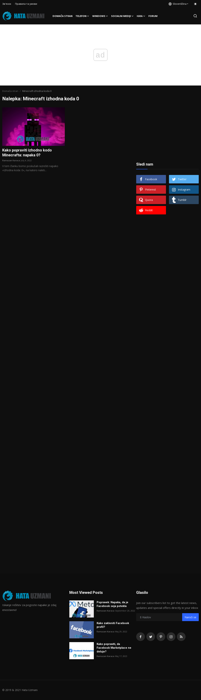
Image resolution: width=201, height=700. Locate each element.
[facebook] (140, 636)
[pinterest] (161, 636)
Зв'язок (6, 3)
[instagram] (171, 636)
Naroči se (190, 617)
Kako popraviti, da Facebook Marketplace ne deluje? (114, 647)
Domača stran (63, 16)
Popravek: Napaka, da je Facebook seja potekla (112, 604)
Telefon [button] (82, 16)
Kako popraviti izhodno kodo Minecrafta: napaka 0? (27, 152)
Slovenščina (177, 3)
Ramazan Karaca (11, 160)
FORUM (152, 16)
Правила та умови (26, 3)
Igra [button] (141, 16)
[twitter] (150, 636)
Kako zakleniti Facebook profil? (113, 625)
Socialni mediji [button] (122, 16)
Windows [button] (100, 16)
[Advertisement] (167, 130)
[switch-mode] (195, 3)
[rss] (181, 636)
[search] (195, 15)
